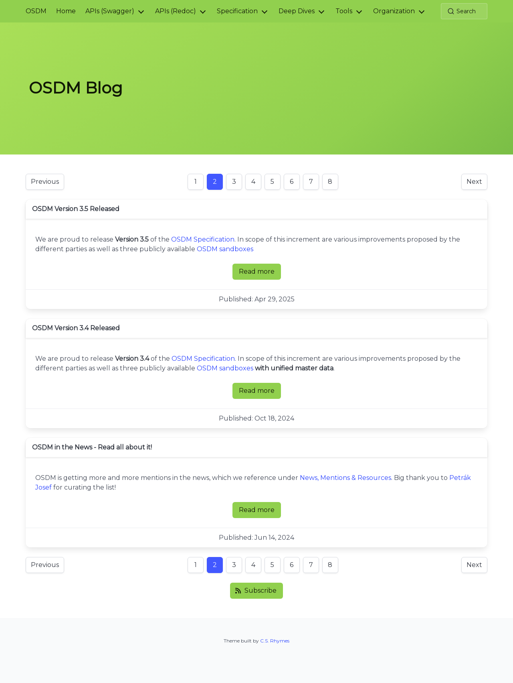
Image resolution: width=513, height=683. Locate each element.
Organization (394, 11)
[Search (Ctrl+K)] (464, 11)
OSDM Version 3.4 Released (76, 328)
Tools (343, 11)
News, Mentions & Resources (345, 478)
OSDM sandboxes (225, 249)
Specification (237, 11)
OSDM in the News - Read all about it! (92, 447)
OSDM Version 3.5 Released (75, 209)
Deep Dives (297, 11)
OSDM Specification (202, 239)
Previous (45, 181)
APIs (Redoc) (175, 11)
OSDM (36, 11)
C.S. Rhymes (274, 641)
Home (66, 11)
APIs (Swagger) (109, 11)
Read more (260, 274)
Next (474, 181)
